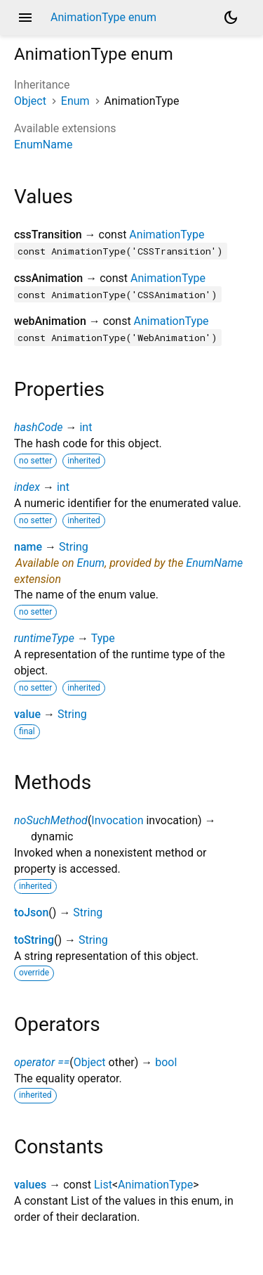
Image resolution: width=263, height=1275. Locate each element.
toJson (31, 912)
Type (103, 638)
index (27, 487)
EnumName (43, 144)
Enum (75, 101)
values (30, 1184)
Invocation (117, 820)
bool (166, 1062)
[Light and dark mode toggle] (231, 17)
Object (30, 101)
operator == (41, 1062)
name (28, 546)
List (103, 1184)
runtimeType (44, 638)
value (27, 714)
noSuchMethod (51, 820)
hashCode (38, 427)
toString (34, 940)
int (85, 427)
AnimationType (166, 234)
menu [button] (25, 17)
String (73, 546)
